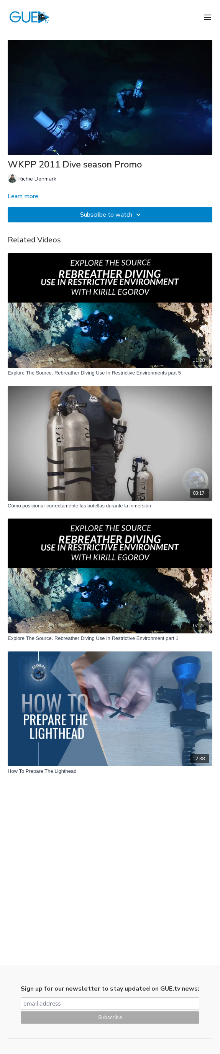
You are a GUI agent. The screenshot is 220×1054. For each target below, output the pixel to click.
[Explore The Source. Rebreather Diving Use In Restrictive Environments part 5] (110, 373)
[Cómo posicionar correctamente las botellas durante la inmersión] (110, 506)
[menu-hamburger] (207, 17)
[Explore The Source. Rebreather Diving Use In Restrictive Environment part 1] (110, 638)
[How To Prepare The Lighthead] (110, 771)
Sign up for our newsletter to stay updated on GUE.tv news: (110, 988)
